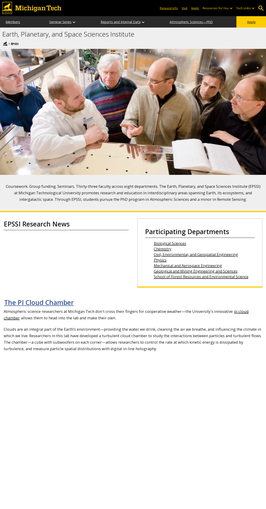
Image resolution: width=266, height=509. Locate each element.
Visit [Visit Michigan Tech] (184, 8)
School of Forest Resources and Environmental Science (201, 276)
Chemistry (162, 248)
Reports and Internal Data (121, 22)
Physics (160, 260)
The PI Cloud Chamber (39, 302)
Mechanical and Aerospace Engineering (188, 265)
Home (5, 43)
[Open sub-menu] (231, 8)
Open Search (260, 8)
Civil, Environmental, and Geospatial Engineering (196, 254)
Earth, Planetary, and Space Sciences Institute (68, 34)
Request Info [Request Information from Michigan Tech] (169, 8)
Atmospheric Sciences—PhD (191, 22)
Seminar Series (60, 22)
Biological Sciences (170, 243)
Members (13, 22)
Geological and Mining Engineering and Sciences (196, 271)
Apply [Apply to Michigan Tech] (195, 8)
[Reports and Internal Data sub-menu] (143, 22)
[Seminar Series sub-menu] (74, 22)
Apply (251, 22)
